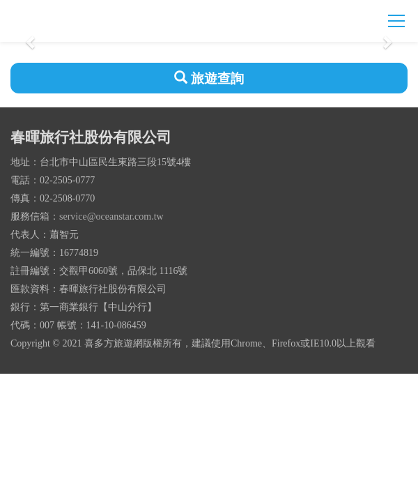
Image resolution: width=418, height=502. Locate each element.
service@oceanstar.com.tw (111, 216)
